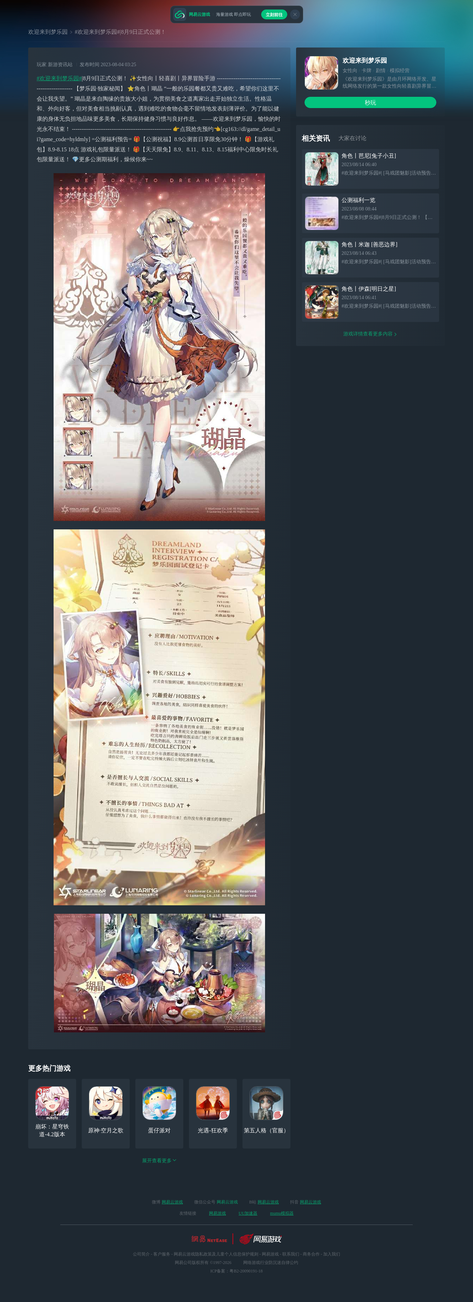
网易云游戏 (172, 1202)
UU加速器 (248, 1213)
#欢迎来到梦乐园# (59, 78)
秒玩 (370, 103)
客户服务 (161, 1254)
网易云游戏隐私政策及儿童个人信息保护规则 (216, 1254)
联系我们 (290, 1254)
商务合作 (311, 1254)
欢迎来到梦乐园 (48, 32)
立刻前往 (274, 14)
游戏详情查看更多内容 (370, 333)
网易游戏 (217, 1213)
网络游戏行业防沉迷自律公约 (270, 1262)
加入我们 (331, 1254)
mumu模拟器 (282, 1213)
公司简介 (141, 1254)
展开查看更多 (159, 1160)
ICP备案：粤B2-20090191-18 (236, 1271)
